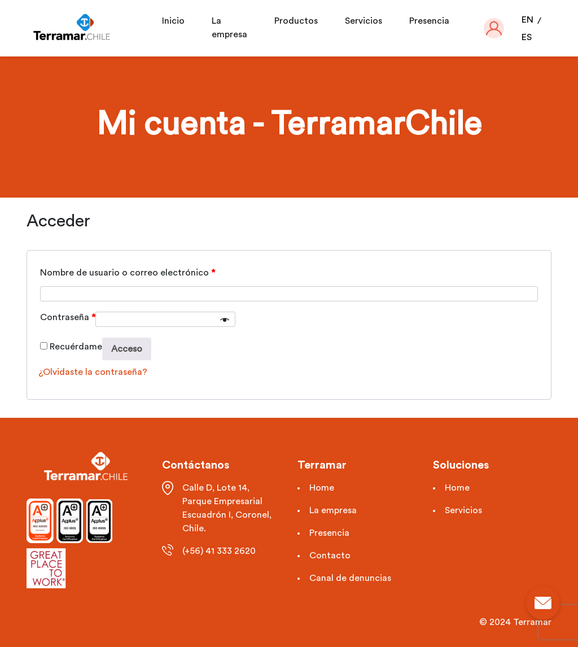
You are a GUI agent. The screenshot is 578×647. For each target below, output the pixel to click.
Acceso (126, 348)
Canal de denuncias (350, 578)
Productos (296, 20)
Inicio (173, 20)
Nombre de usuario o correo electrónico (127, 272)
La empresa (333, 510)
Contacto (330, 555)
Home (321, 487)
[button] (493, 28)
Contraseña (67, 317)
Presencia (429, 20)
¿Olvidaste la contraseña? (92, 372)
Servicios (363, 20)
